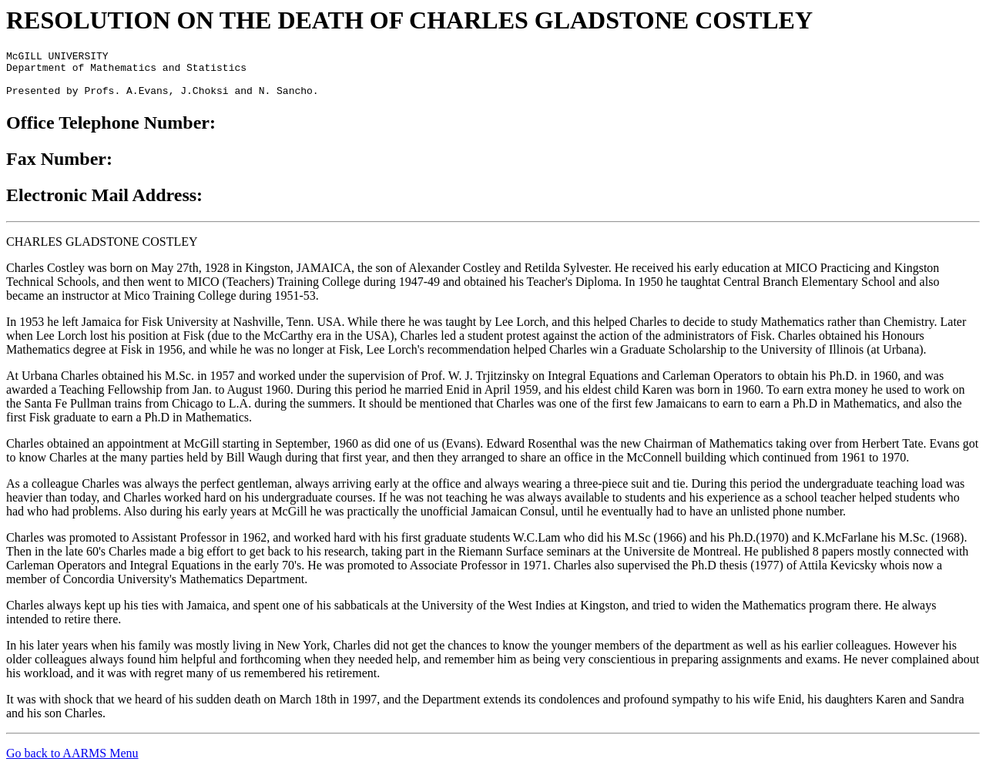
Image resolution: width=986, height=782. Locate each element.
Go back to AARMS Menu (72, 762)
